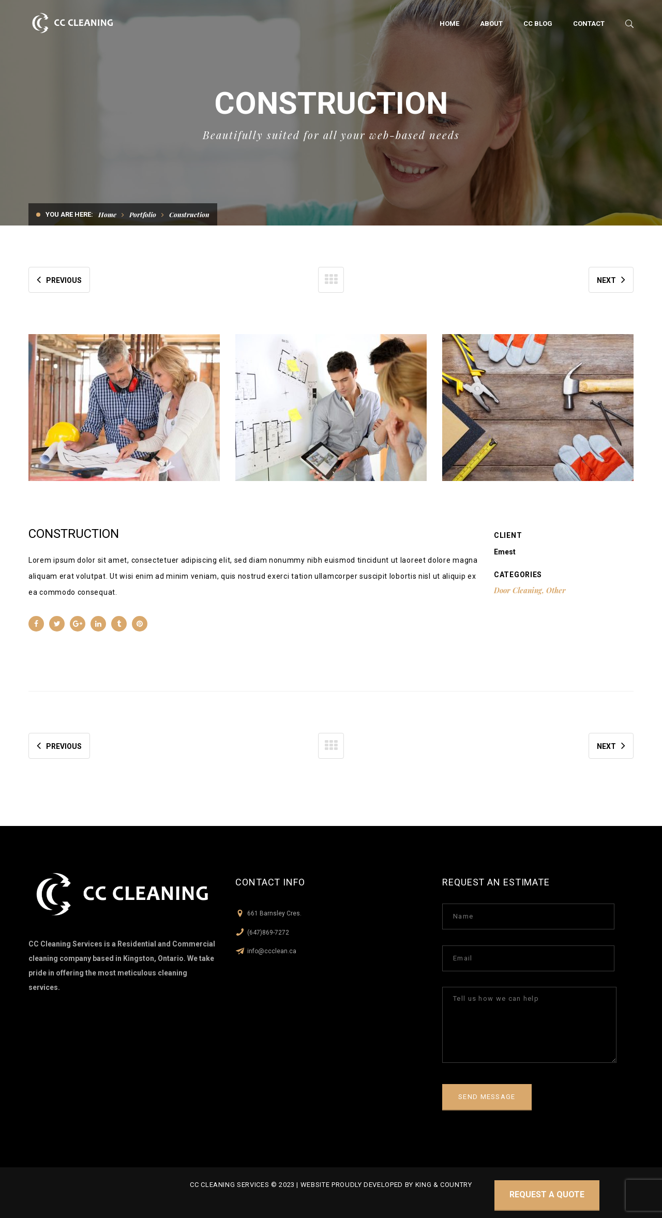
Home (107, 214)
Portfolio (142, 214)
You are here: (69, 214)
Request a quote (546, 1194)
